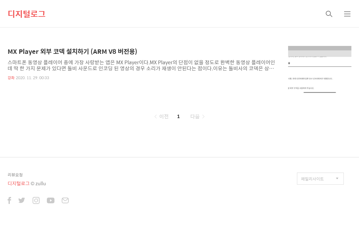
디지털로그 (27, 13)
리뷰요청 (15, 174)
